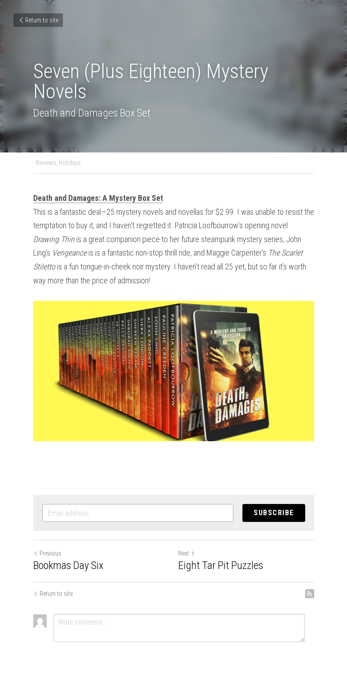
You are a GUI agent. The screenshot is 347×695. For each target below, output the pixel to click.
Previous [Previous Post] (47, 553)
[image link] (173, 371)
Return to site (38, 20)
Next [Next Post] (186, 553)
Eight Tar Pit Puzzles (220, 565)
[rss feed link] (309, 593)
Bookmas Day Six (68, 565)
